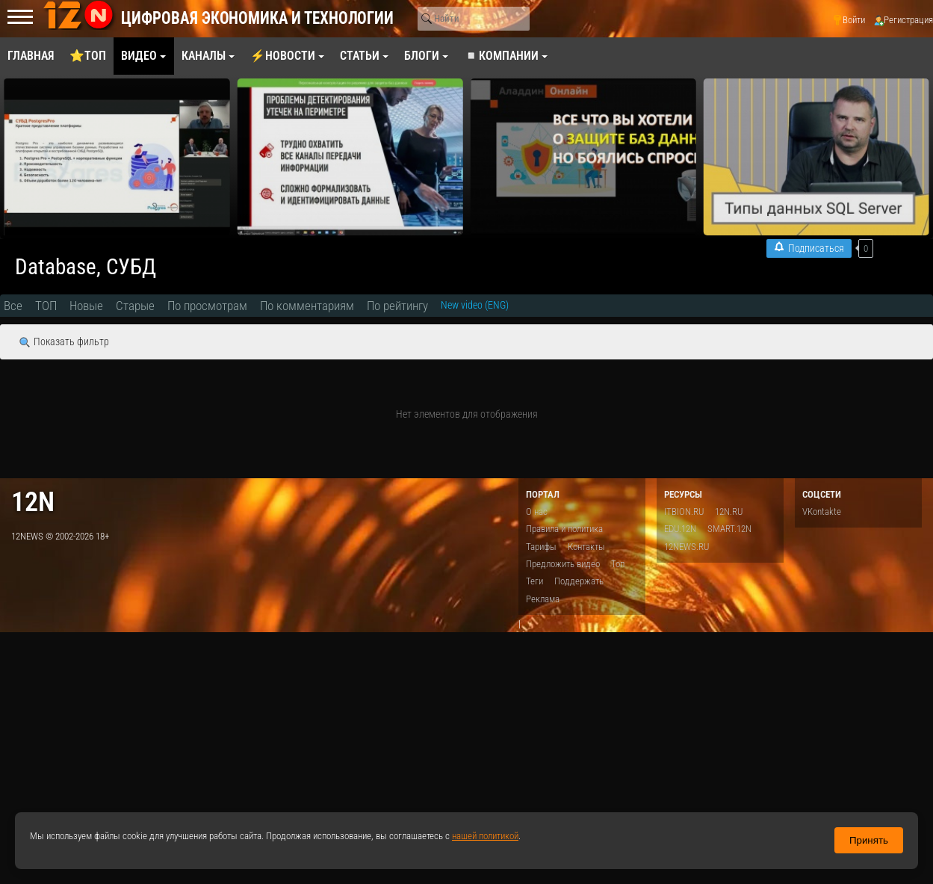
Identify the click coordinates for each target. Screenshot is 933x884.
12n (33, 501)
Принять (868, 840)
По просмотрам (207, 305)
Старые (135, 305)
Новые (86, 305)
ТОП (46, 305)
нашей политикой (485, 835)
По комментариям (307, 305)
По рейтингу (397, 305)
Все (13, 305)
